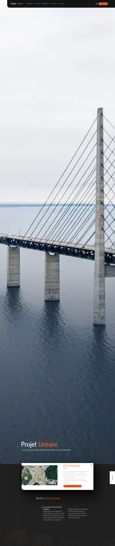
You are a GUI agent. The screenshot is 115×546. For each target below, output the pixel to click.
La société (53, 3)
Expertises (29, 3)
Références (45, 3)
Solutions (37, 3)
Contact (103, 3)
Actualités (61, 3)
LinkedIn (96, 4)
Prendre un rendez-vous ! (72, 486)
